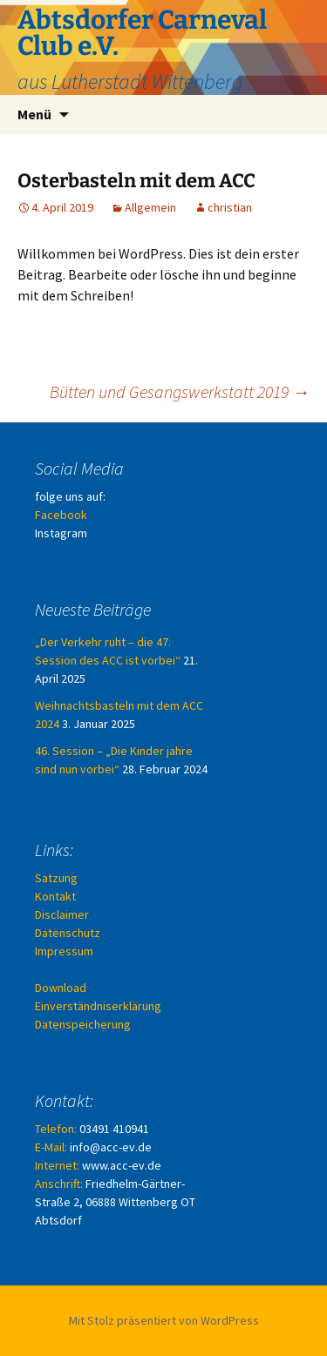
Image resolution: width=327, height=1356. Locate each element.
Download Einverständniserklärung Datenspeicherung (98, 1006)
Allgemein (150, 207)
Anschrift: (59, 1183)
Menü (34, 114)
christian (230, 207)
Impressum (64, 951)
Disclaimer (62, 914)
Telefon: (56, 1129)
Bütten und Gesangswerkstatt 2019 (180, 391)
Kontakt (55, 896)
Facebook (61, 515)
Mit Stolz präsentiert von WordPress (164, 1320)
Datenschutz (67, 933)
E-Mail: (51, 1147)
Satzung (56, 878)
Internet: (57, 1165)
